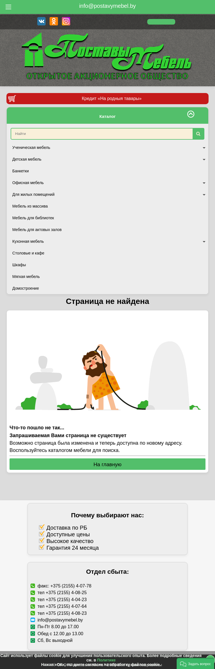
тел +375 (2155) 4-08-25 (62, 592)
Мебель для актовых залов (37, 229)
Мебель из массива (30, 206)
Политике (106, 660)
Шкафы (19, 265)
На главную (107, 464)
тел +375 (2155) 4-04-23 (62, 599)
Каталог (107, 116)
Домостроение (25, 288)
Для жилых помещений (108, 194)
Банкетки (20, 171)
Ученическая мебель (108, 147)
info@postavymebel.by (107, 6)
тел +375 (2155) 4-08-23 (62, 613)
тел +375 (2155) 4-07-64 (62, 606)
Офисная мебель (108, 182)
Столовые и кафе (28, 253)
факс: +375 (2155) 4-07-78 (64, 586)
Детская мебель (108, 159)
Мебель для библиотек (33, 218)
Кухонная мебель (108, 241)
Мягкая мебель (26, 276)
